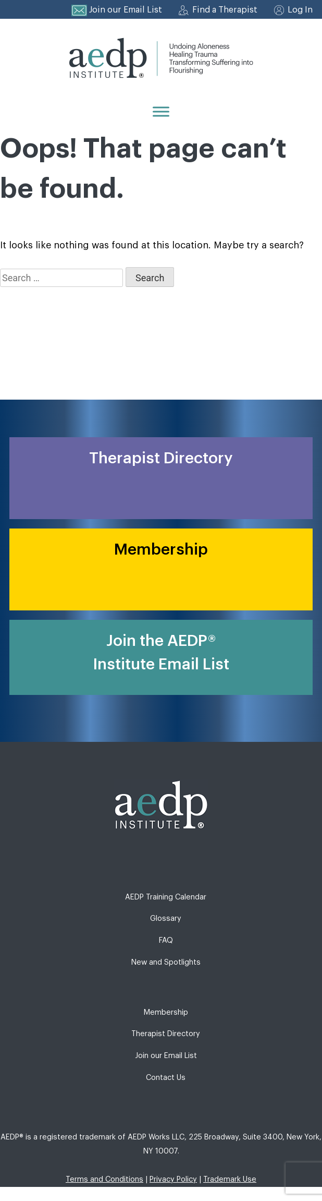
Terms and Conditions (104, 1179)
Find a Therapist (224, 10)
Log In (300, 10)
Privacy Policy (173, 1179)
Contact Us (165, 1078)
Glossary (165, 918)
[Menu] (161, 111)
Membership (166, 1012)
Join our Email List (125, 10)
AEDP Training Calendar (165, 897)
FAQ (166, 940)
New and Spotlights (166, 962)
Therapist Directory (165, 1034)
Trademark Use (229, 1179)
